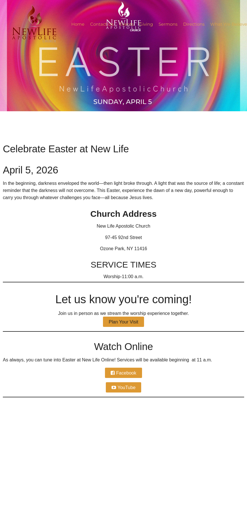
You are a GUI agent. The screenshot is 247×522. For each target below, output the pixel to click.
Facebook (126, 372)
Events (126, 24)
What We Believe (228, 24)
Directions (194, 24)
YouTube (126, 387)
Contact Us (102, 24)
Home (77, 24)
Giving (146, 24)
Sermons (168, 24)
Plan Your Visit (123, 321)
